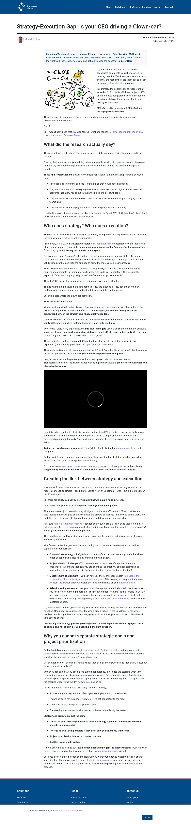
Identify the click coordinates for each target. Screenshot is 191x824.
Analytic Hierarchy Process (68, 523)
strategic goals (125, 448)
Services (146, 7)
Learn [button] (157, 7)
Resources (22, 802)
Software (135, 7)
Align (59, 243)
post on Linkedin (121, 69)
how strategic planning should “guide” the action (94, 650)
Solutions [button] (120, 7)
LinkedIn (129, 802)
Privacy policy (77, 811)
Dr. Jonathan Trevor (103, 243)
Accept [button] (147, 817)
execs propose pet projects (76, 466)
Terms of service (79, 797)
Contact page (132, 797)
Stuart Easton (32, 39)
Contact (169, 7)
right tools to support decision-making (109, 598)
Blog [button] (108, 7)
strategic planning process (100, 760)
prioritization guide (108, 751)
